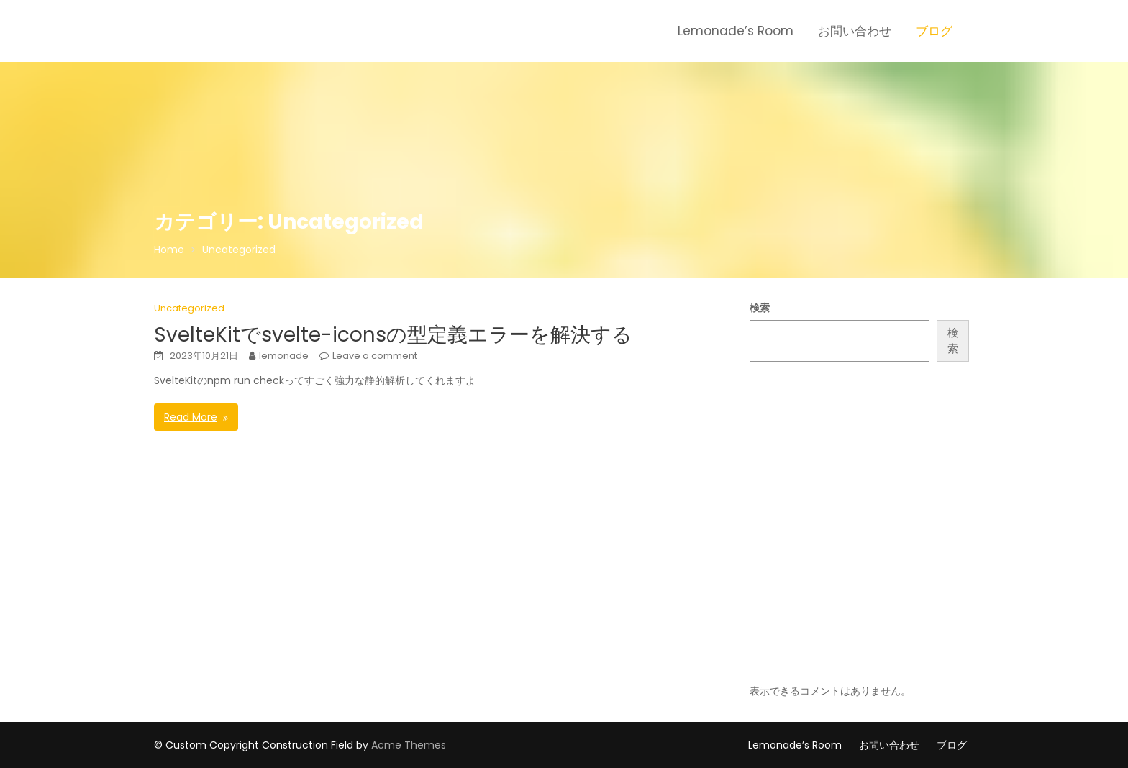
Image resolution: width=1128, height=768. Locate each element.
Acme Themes (408, 745)
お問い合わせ (854, 31)
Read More (190, 417)
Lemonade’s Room (735, 31)
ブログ (934, 31)
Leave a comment (374, 355)
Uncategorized (189, 308)
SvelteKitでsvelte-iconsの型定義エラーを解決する (393, 335)
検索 (760, 308)
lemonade (284, 355)
